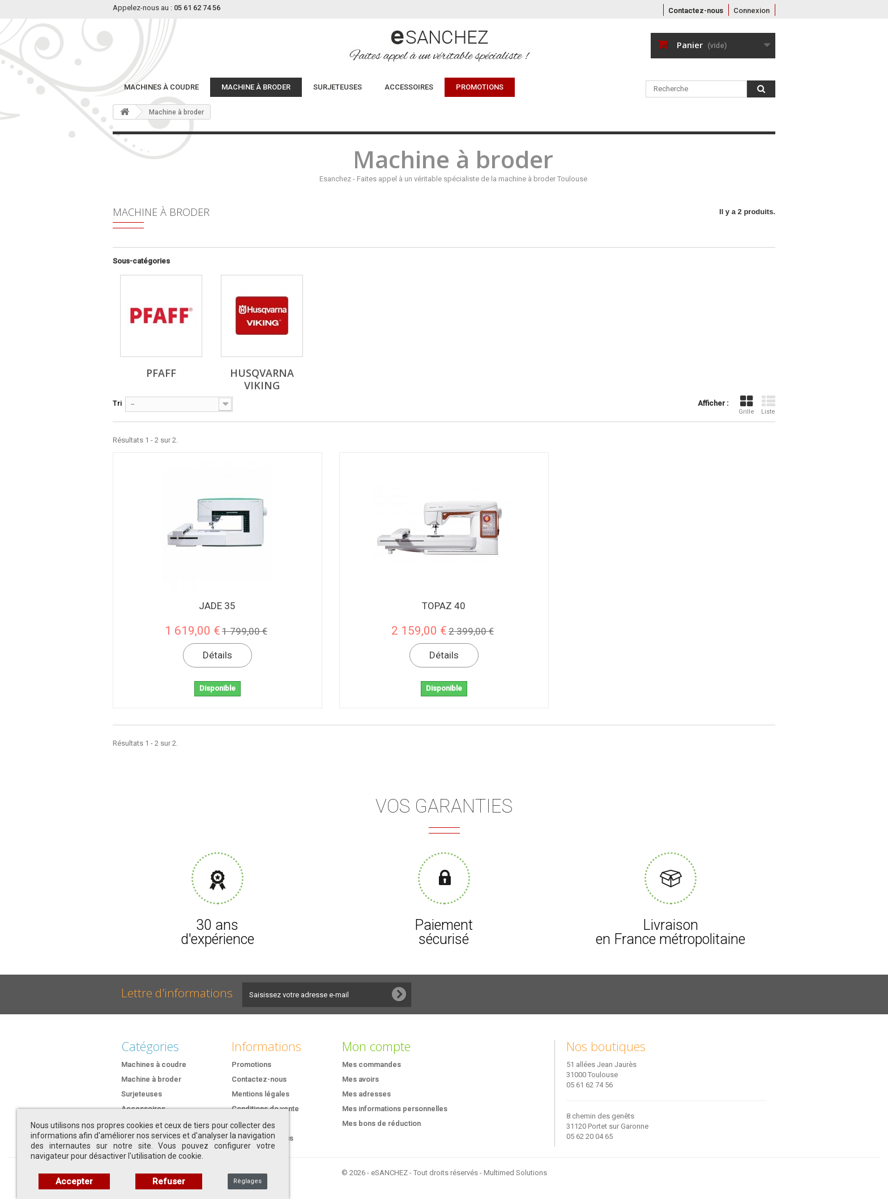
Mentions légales (260, 1094)
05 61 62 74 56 (589, 1085)
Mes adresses (366, 1094)
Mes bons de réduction (381, 1123)
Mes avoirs (360, 1079)
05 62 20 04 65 (589, 1136)
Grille (746, 404)
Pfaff (161, 373)
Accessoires (409, 87)
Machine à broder (256, 87)
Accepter (74, 1181)
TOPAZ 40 (444, 605)
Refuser (168, 1181)
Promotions (251, 1064)
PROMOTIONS (479, 87)
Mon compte (376, 1046)
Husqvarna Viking (262, 379)
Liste (768, 404)
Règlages (247, 1181)
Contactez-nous (695, 10)
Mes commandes (371, 1064)
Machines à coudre (161, 87)
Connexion (751, 10)
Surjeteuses (337, 87)
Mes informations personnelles (394, 1108)
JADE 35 (217, 605)
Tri (117, 403)
